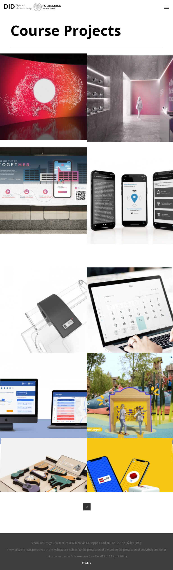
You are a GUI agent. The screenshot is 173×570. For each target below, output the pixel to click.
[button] (166, 7)
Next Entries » (87, 506)
